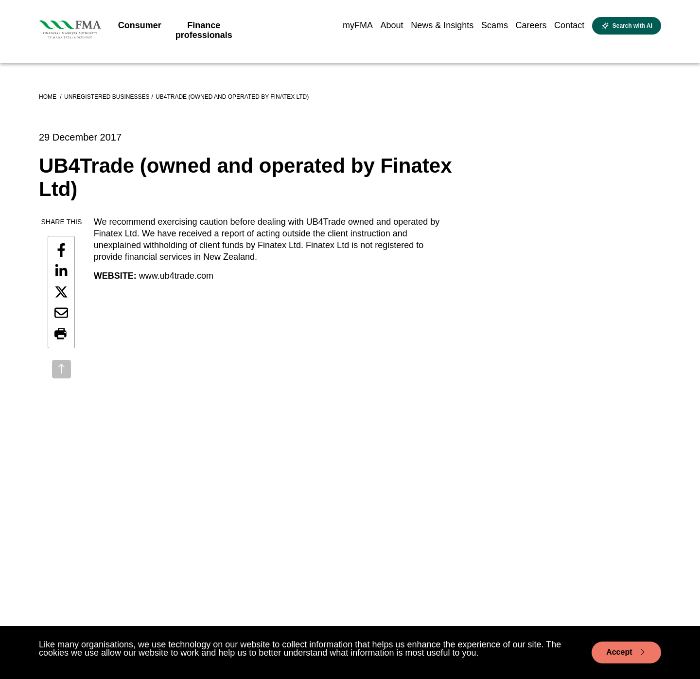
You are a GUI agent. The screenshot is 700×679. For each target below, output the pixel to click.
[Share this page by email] (61, 313)
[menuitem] (139, 28)
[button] (61, 334)
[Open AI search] (626, 26)
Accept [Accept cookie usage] (626, 652)
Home (48, 96)
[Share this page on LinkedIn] (61, 271)
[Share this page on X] (61, 292)
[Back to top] (61, 369)
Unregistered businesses (106, 96)
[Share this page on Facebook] (61, 250)
